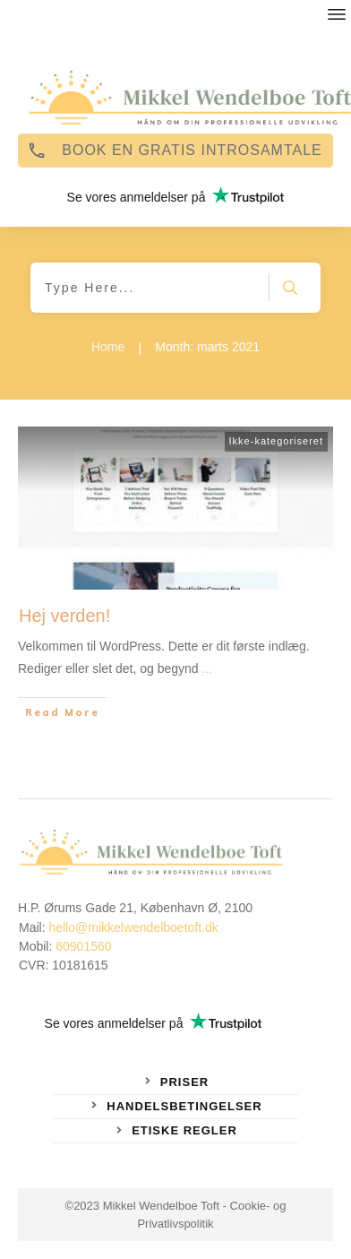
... (206, 668)
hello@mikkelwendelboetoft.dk (133, 927)
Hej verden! (64, 615)
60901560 (83, 946)
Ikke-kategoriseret (276, 440)
